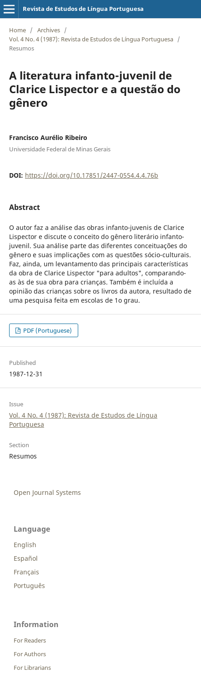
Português (29, 585)
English (25, 544)
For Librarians (32, 667)
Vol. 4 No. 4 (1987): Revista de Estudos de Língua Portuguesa (91, 39)
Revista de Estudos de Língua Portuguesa (83, 9)
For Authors (30, 654)
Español (26, 558)
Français (26, 572)
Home (17, 30)
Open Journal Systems (47, 492)
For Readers (30, 640)
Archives (48, 30)
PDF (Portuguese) (47, 330)
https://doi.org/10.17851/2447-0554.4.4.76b (91, 175)
